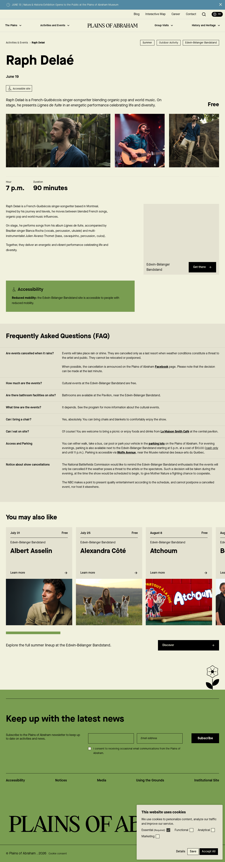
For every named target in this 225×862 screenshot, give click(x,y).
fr (217, 14)
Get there (202, 274)
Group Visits (164, 25)
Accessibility (15, 780)
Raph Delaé (38, 42)
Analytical (204, 830)
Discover (188, 652)
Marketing (147, 836)
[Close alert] (220, 4)
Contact (191, 14)
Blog (136, 14)
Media (101, 780)
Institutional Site (206, 780)
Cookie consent (58, 853)
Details (180, 851)
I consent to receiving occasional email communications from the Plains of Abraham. (136, 751)
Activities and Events (54, 25)
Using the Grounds (150, 780)
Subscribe (205, 738)
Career (175, 14)
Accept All (209, 851)
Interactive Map (155, 14)
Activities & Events (18, 42)
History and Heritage (206, 25)
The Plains (13, 25)
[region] (181, 239)
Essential (153, 830)
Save (193, 851)
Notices (61, 780)
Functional (181, 830)
